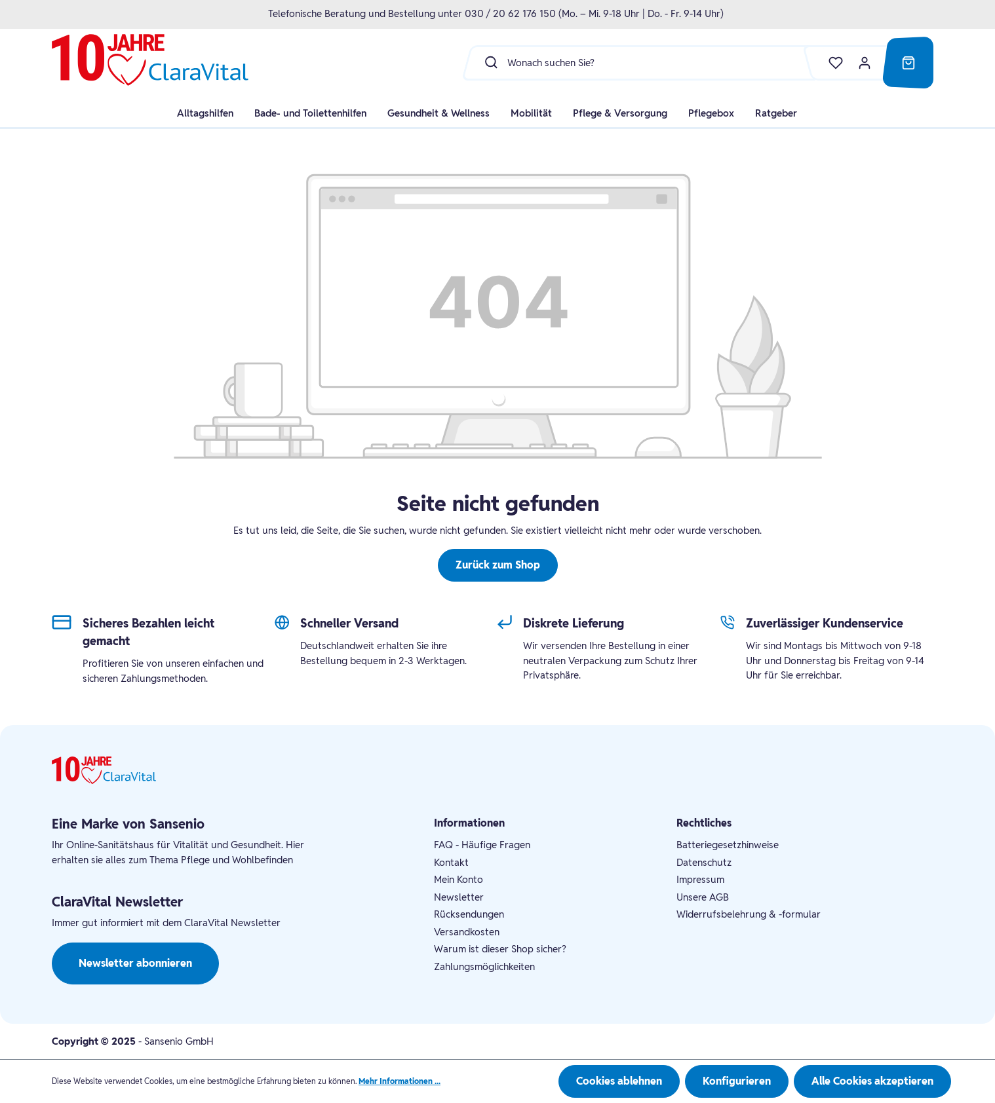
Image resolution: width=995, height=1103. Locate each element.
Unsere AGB (702, 897)
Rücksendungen (469, 914)
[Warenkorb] (908, 63)
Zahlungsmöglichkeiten (484, 966)
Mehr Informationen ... (399, 1081)
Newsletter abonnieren (135, 963)
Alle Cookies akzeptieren (872, 1081)
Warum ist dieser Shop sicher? (500, 949)
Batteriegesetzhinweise (727, 844)
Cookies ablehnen (619, 1081)
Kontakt (451, 862)
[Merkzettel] (829, 63)
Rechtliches (704, 823)
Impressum (700, 879)
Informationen (469, 823)
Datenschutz (704, 862)
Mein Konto (458, 879)
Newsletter (459, 897)
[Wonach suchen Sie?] (663, 62)
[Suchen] (488, 62)
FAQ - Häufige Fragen (482, 844)
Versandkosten (466, 931)
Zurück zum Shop (498, 565)
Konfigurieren (737, 1081)
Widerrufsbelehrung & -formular (748, 914)
